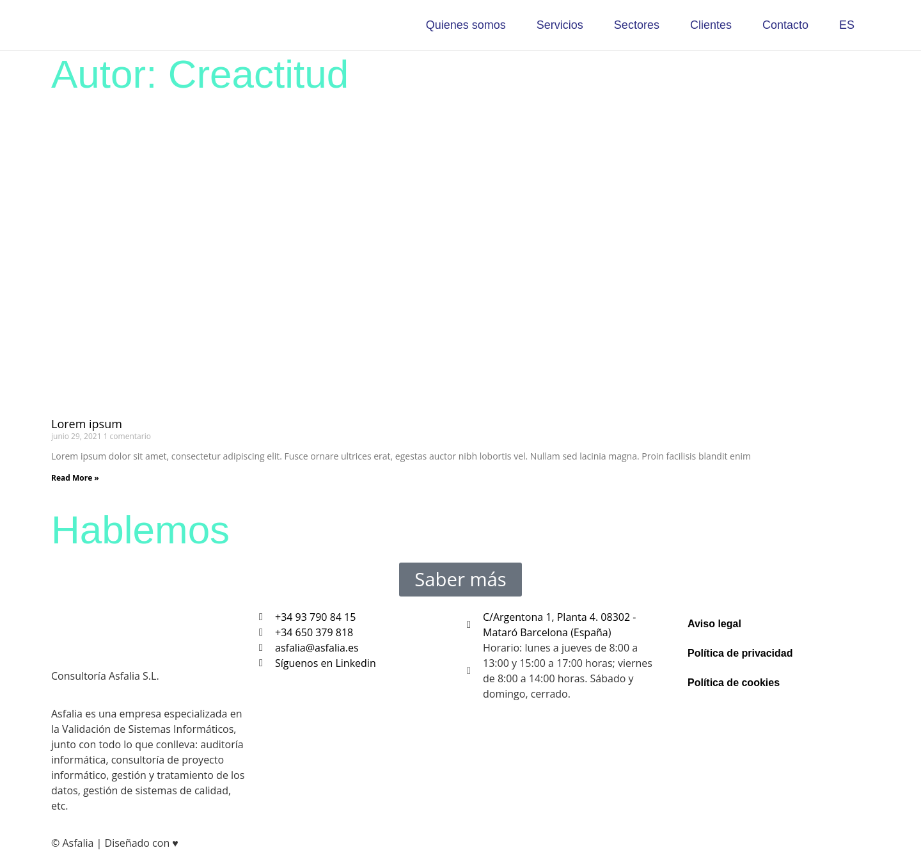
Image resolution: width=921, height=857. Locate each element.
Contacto (785, 25)
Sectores (636, 25)
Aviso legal (714, 614)
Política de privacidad (740, 644)
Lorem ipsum (86, 423)
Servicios (560, 25)
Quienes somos (466, 25)
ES (846, 25)
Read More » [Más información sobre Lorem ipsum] (75, 477)
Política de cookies (734, 673)
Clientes (711, 25)
